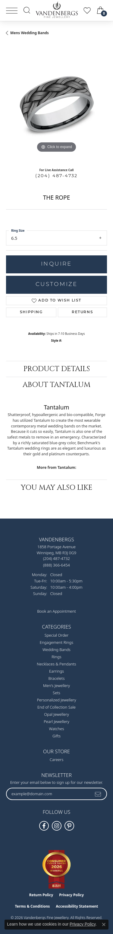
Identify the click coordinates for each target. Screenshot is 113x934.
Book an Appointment (56, 611)
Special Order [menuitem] (57, 635)
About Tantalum (57, 385)
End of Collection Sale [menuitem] (56, 707)
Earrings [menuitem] (56, 671)
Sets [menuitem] (56, 692)
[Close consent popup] (103, 924)
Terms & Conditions (32, 906)
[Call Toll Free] (56, 565)
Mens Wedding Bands (29, 32)
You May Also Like (57, 487)
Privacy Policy (71, 894)
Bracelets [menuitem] (56, 678)
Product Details (57, 369)
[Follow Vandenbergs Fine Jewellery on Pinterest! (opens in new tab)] (69, 826)
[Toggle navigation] (11, 10)
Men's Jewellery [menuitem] (56, 685)
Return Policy (41, 894)
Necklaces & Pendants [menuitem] (56, 664)
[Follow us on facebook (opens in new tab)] (44, 826)
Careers (57, 759)
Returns (82, 312)
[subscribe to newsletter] (98, 793)
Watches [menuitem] (56, 728)
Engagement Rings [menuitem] (56, 642)
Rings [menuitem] (56, 656)
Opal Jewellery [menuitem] (56, 714)
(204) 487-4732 (56, 175)
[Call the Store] (56, 558)
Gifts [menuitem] (56, 736)
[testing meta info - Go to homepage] (57, 10)
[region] (56, 104)
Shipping (31, 312)
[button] (27, 10)
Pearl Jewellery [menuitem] (56, 721)
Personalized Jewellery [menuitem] (56, 700)
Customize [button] (57, 284)
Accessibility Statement (77, 906)
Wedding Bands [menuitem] (56, 649)
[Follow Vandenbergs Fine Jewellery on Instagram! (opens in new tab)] (56, 826)
